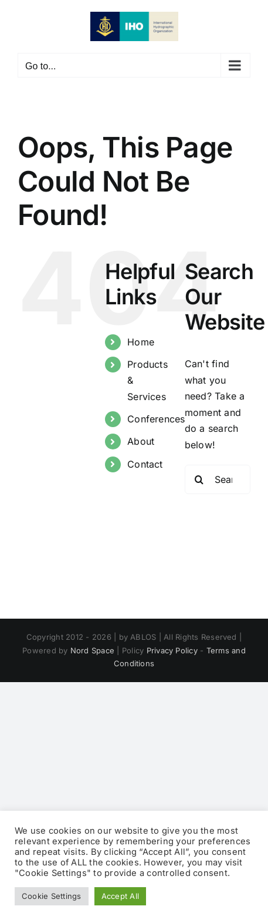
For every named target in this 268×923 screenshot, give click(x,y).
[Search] (199, 479)
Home (140, 342)
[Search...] (217, 479)
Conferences (156, 419)
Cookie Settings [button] (52, 896)
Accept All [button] (120, 896)
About (140, 441)
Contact (145, 464)
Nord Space (92, 650)
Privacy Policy (172, 650)
